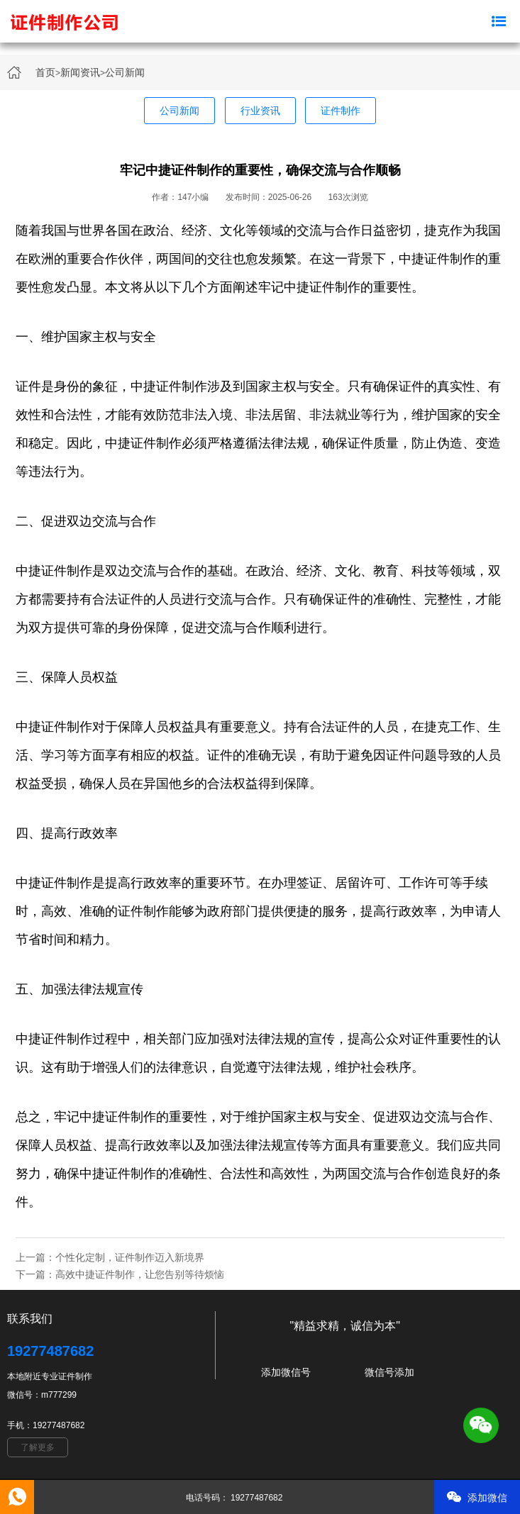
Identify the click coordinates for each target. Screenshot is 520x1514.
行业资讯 (260, 110)
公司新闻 (125, 72)
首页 (45, 72)
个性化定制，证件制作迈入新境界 (129, 1257)
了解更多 (38, 1447)
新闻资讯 (80, 72)
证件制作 (340, 110)
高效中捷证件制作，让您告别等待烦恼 (139, 1274)
